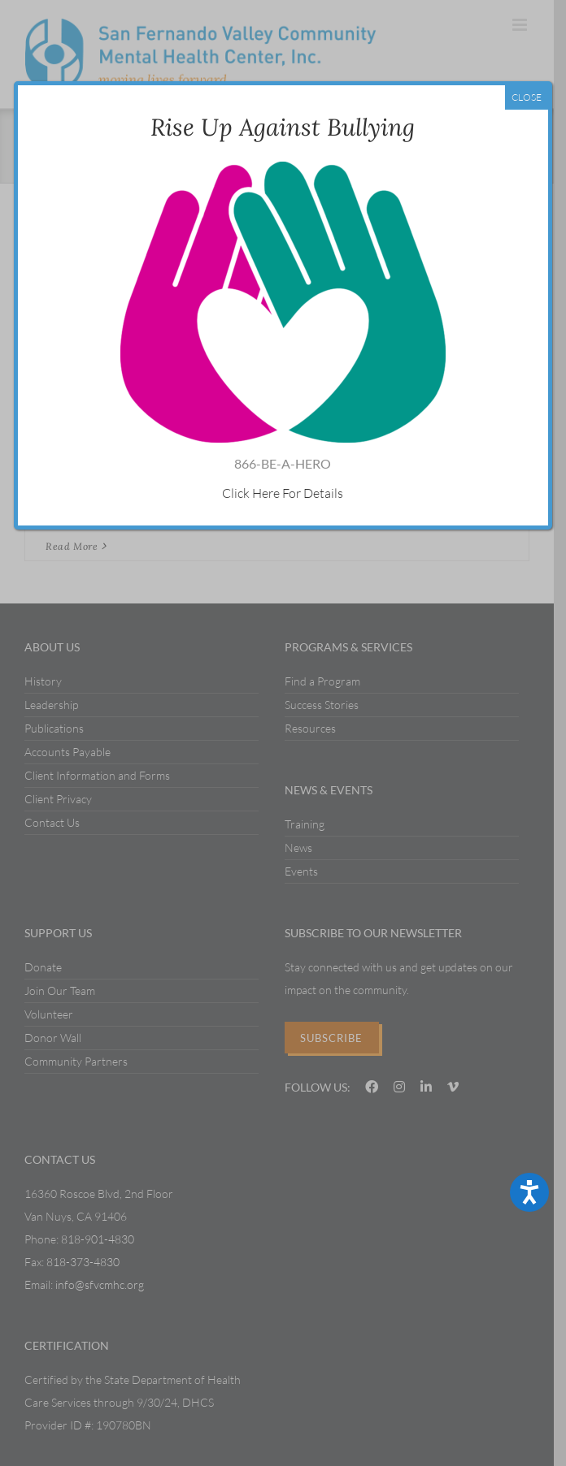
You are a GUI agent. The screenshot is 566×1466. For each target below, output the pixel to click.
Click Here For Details (282, 493)
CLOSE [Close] (527, 97)
